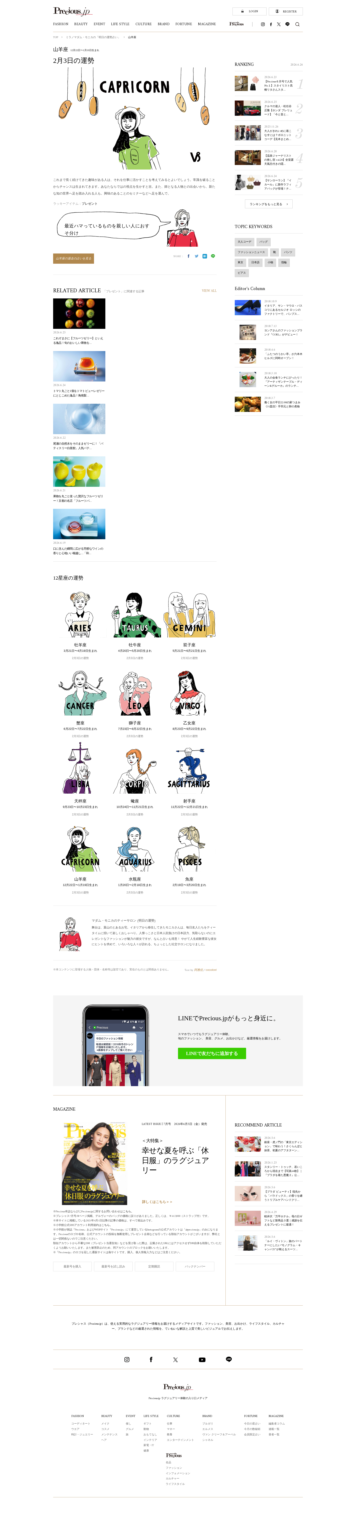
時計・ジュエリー (81, 1434)
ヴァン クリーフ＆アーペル (219, 1434)
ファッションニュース (251, 252)
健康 (145, 1450)
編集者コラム (277, 1423)
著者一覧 (274, 1434)
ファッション (174, 1467)
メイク (105, 1423)
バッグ (264, 241)
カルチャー (172, 1478)
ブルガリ (208, 1423)
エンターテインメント (181, 1440)
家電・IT (148, 1445)
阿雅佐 (198, 969)
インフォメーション (178, 1473)
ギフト (147, 1423)
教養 (170, 1434)
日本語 (255, 262)
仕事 (170, 1423)
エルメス (208, 1429)
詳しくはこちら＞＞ (157, 1202)
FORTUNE (252, 1416)
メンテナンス (109, 1434)
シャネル (208, 1440)
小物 (270, 262)
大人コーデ (244, 241)
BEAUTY (106, 1416)
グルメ (129, 1429)
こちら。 (131, 1211)
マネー (172, 1429)
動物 (145, 1429)
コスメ (105, 1429)
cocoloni (211, 969)
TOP (56, 37)
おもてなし (150, 1434)
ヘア (103, 1440)
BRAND (208, 1416)
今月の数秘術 (253, 1429)
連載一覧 (274, 1429)
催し (128, 1423)
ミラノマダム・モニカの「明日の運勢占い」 (93, 37)
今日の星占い (253, 1423)
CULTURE (174, 1416)
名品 (168, 1462)
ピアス (242, 272)
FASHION (77, 1416)
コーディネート (80, 1423)
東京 (240, 262)
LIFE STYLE (151, 1416)
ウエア (75, 1429)
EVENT (130, 1416)
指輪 (284, 262)
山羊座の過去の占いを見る (73, 258)
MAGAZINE (276, 1416)
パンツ (288, 252)
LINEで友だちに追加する (212, 1053)
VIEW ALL (209, 291)
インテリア (150, 1440)
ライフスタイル (175, 1484)
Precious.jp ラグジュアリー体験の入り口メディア (178, 1398)
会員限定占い (253, 1434)
